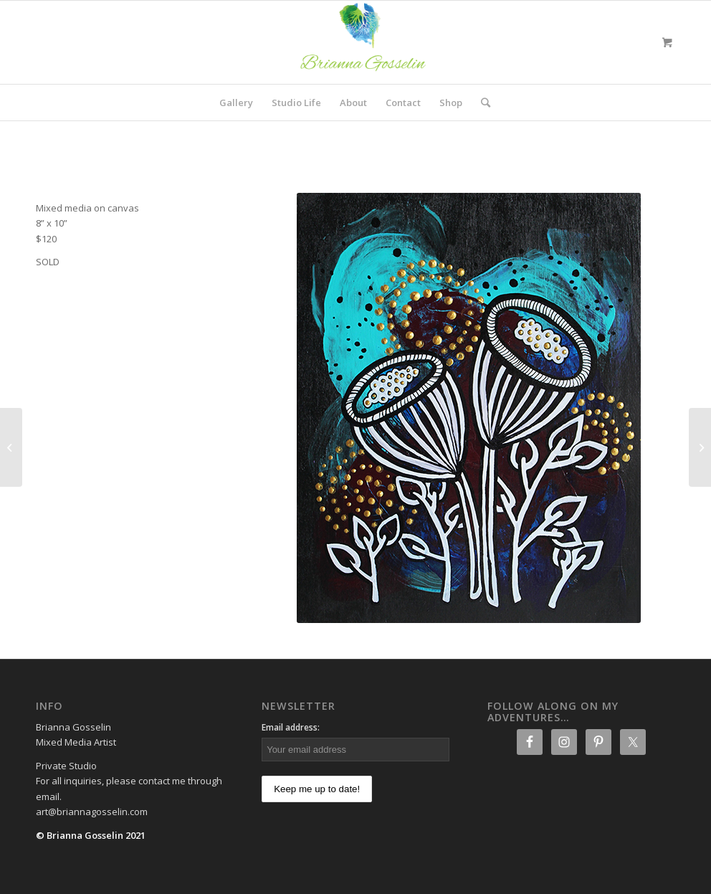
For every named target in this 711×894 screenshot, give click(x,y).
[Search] (481, 102)
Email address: (291, 727)
